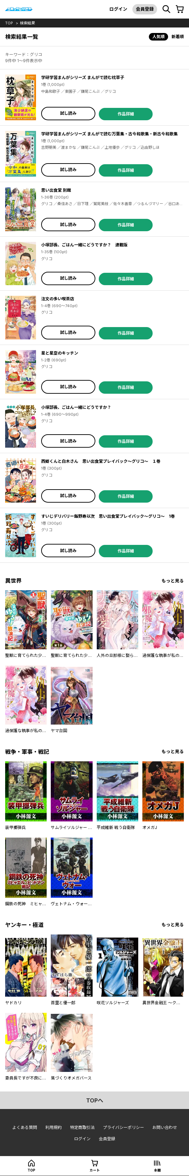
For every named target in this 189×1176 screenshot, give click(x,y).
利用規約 (53, 1127)
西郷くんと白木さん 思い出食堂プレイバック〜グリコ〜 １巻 (101, 461)
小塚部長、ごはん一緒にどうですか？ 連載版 (84, 244)
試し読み (68, 113)
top (9, 23)
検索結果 (27, 23)
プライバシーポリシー (123, 1127)
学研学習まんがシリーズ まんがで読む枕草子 (82, 77)
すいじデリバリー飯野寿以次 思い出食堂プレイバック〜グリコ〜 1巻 (108, 516)
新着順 (178, 36)
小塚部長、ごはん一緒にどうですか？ (76, 407)
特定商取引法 (82, 1127)
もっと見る (173, 580)
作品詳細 (126, 113)
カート (95, 1170)
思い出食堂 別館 (56, 190)
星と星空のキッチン (59, 353)
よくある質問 (24, 1127)
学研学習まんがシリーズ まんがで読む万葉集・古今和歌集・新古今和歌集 (109, 133)
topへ (94, 1100)
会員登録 (145, 9)
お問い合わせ (164, 1127)
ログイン (118, 9)
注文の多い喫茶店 (57, 298)
